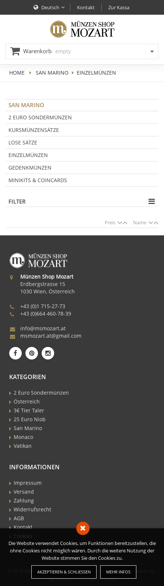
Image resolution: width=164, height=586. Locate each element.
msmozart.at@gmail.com (50, 335)
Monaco (23, 436)
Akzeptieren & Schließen (64, 572)
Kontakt (23, 527)
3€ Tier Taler (29, 410)
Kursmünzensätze (33, 129)
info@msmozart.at (43, 328)
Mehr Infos (118, 572)
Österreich (27, 401)
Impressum (28, 482)
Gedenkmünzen (30, 167)
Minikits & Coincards (37, 180)
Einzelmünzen (28, 155)
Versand (24, 491)
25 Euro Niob (30, 419)
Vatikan (23, 445)
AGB (19, 518)
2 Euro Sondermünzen (40, 117)
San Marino (52, 72)
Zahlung (24, 500)
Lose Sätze (22, 142)
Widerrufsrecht (32, 509)
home (17, 72)
